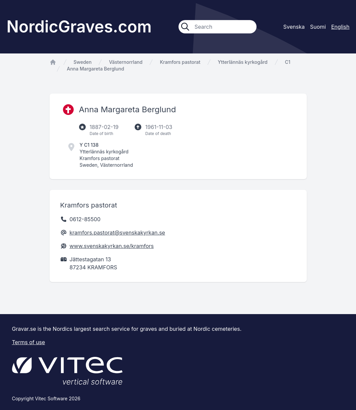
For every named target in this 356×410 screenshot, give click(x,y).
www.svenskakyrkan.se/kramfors (112, 246)
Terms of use (28, 342)
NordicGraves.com (79, 26)
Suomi (318, 26)
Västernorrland (125, 62)
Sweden (83, 62)
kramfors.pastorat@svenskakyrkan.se (117, 232)
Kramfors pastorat (180, 62)
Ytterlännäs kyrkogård (242, 62)
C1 (287, 62)
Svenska (294, 26)
